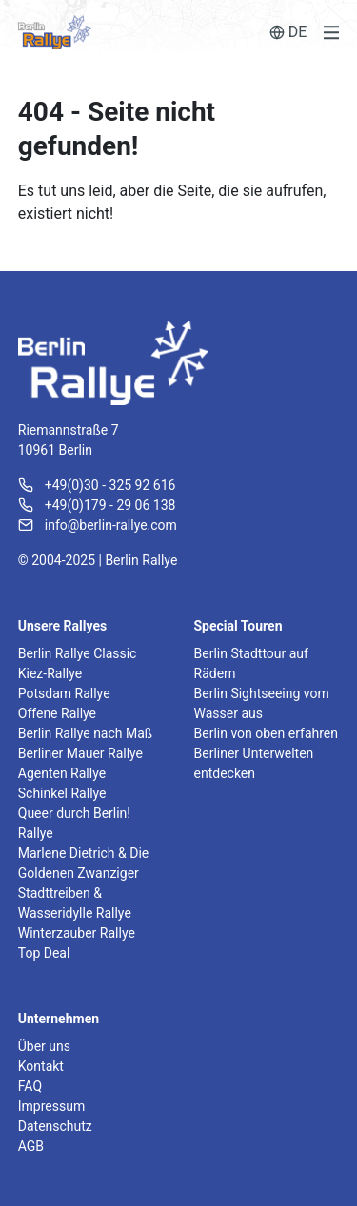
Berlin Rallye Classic (77, 653)
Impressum (51, 1106)
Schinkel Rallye (62, 793)
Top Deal (44, 953)
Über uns (44, 1046)
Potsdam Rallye (64, 693)
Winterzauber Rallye (76, 933)
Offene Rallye (57, 713)
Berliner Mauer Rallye (80, 753)
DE (288, 32)
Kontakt (41, 1066)
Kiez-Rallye (50, 673)
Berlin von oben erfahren (266, 733)
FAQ (30, 1086)
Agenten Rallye (62, 773)
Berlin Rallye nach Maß (85, 733)
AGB (31, 1146)
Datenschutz (55, 1126)
